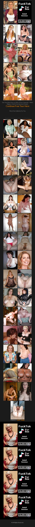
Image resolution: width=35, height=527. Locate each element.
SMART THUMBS (21, 420)
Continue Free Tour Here (17, 106)
